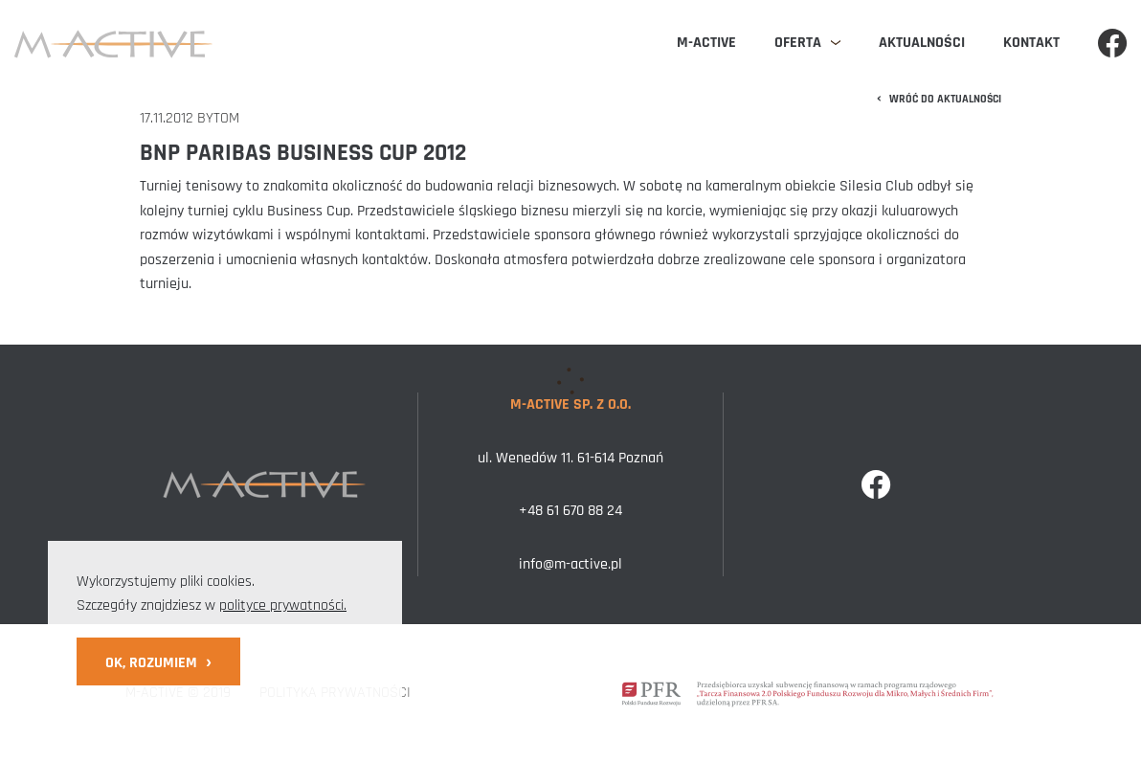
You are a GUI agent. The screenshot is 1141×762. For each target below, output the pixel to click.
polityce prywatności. (283, 605)
